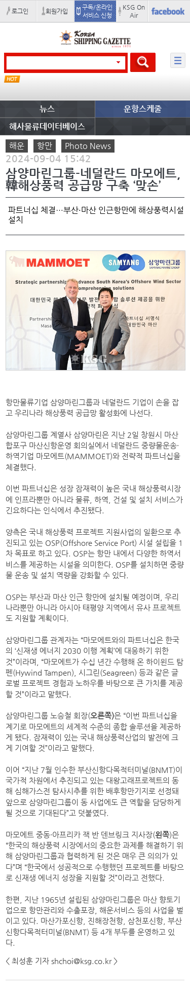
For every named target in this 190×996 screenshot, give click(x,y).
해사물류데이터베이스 (47, 126)
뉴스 (47, 109)
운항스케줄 (143, 109)
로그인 (20, 11)
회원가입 (57, 11)
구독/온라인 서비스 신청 (97, 11)
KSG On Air (134, 11)
